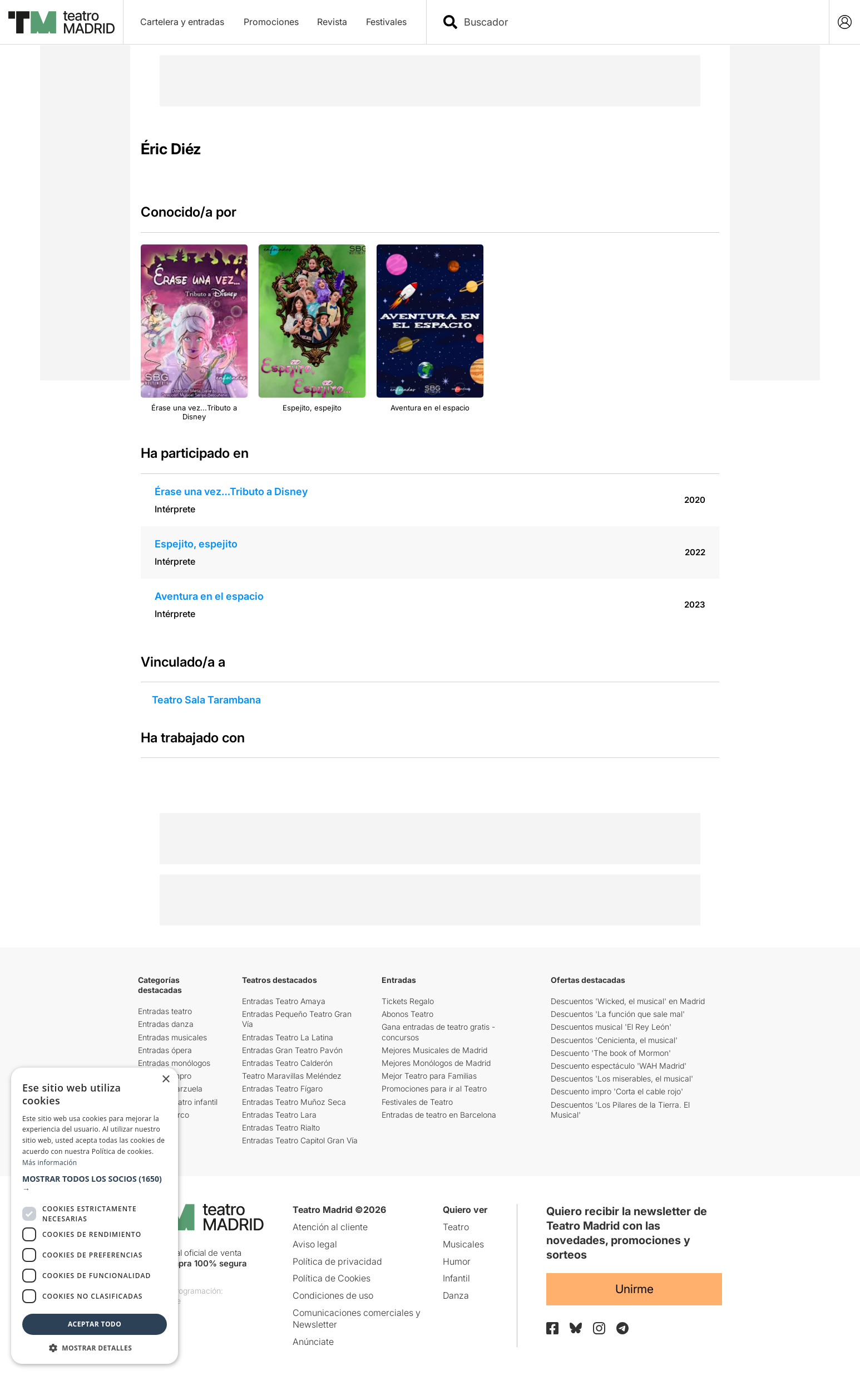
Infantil (456, 1278)
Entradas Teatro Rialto (281, 1127)
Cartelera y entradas (182, 21)
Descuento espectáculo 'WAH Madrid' (618, 1065)
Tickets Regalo (408, 1001)
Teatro (456, 1226)
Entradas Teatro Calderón (287, 1063)
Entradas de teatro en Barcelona (439, 1114)
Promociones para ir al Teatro (434, 1088)
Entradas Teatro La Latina (287, 1037)
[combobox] (637, 22)
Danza (456, 1295)
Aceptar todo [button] (94, 1324)
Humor (457, 1261)
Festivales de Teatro (417, 1102)
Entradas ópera (165, 1050)
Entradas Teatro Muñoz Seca (294, 1102)
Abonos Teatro (407, 1014)
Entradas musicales (172, 1037)
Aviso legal (315, 1244)
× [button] (165, 1079)
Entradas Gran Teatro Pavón (292, 1050)
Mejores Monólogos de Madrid (436, 1063)
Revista (332, 21)
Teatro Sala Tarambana (206, 700)
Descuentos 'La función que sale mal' (618, 1014)
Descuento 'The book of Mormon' (611, 1053)
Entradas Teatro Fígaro (282, 1088)
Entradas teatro (165, 1011)
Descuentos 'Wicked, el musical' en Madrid (628, 1001)
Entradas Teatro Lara (279, 1114)
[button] (94, 1184)
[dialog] (94, 1216)
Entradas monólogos (174, 1063)
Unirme (634, 1289)
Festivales (386, 21)
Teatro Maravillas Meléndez (292, 1075)
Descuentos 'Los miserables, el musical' (622, 1078)
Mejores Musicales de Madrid (434, 1050)
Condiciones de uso (333, 1295)
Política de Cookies (331, 1278)
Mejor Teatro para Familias (429, 1075)
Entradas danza (166, 1024)
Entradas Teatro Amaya (283, 1001)
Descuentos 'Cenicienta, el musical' (614, 1040)
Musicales (463, 1244)
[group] (194, 333)
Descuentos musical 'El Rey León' (611, 1026)
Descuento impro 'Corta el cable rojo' (617, 1091)
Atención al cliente (330, 1226)
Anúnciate (313, 1341)
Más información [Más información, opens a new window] (49, 1162)
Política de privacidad (337, 1261)
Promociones (271, 21)
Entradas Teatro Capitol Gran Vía (300, 1140)
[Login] (845, 22)
